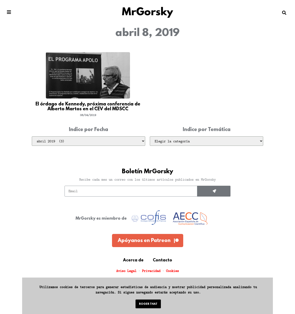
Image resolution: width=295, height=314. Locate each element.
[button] (9, 12)
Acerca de (133, 260)
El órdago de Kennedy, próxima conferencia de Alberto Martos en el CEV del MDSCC (87, 107)
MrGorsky (147, 12)
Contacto (162, 260)
